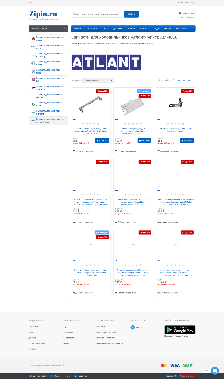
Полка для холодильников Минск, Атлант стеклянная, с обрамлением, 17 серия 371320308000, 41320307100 (133, 272)
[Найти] (131, 14)
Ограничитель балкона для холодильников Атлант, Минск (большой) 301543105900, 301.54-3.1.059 (91, 131)
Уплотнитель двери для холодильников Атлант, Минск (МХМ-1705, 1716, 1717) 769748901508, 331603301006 (175, 272)
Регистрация (190, 3)
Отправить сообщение (185, 18)
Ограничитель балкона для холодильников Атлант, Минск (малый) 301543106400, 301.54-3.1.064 (91, 272)
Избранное (82, 376)
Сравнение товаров (62, 376)
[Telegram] (132, 327)
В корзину (103, 140)
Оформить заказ (187, 376)
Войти (180, 3)
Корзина (169, 376)
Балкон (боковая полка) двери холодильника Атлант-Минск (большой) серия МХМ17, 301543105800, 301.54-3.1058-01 (176, 202)
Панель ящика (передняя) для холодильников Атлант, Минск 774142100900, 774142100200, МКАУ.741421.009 (133, 131)
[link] (179, 80)
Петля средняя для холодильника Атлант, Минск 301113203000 (175, 130)
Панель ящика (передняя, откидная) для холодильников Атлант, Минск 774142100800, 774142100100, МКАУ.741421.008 (133, 202)
